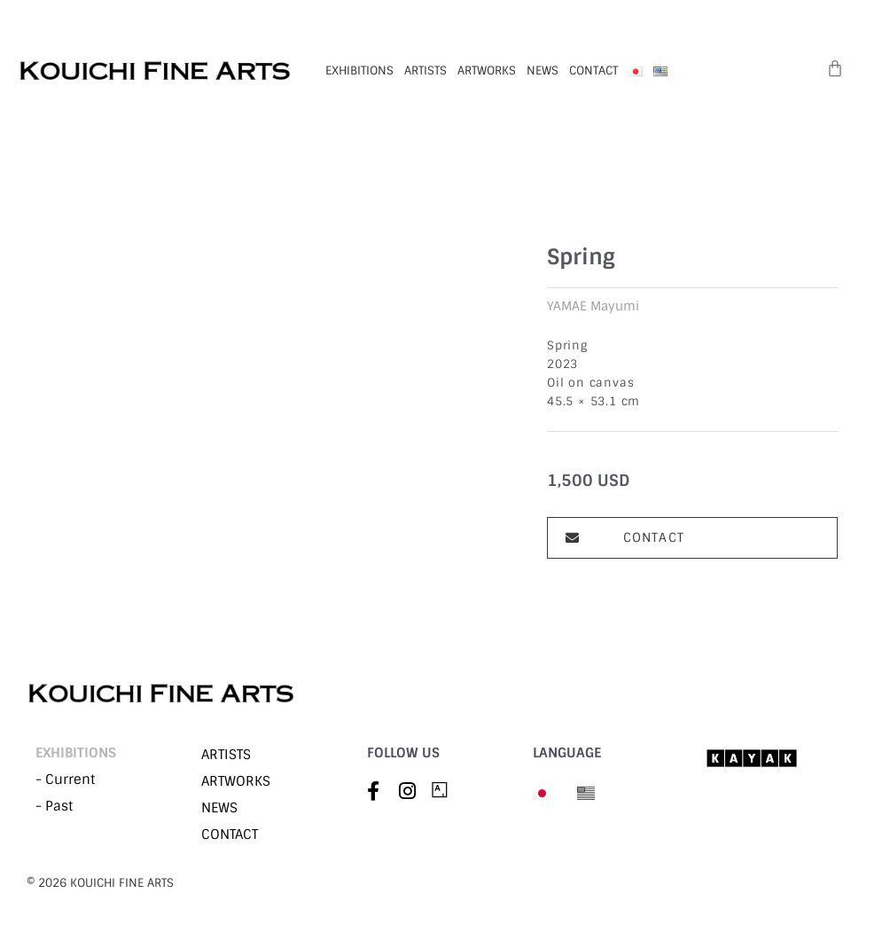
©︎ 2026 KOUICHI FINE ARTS (100, 882)
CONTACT (593, 70)
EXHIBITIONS (359, 70)
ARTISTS (425, 70)
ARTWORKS (486, 70)
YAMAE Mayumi (593, 306)
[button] (692, 538)
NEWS (542, 70)
